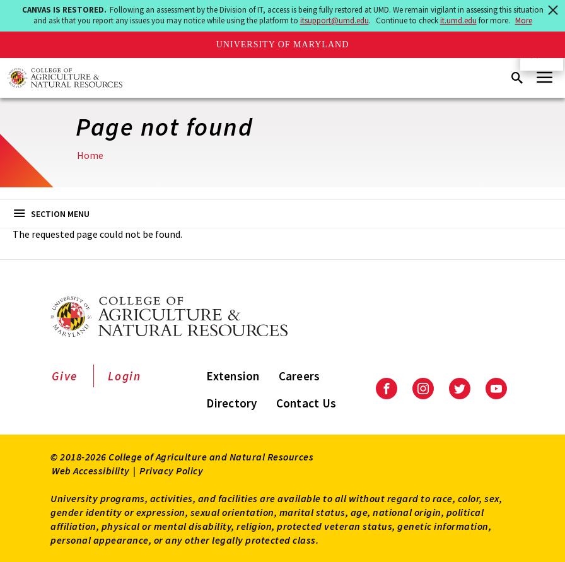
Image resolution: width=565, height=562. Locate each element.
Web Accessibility (91, 470)
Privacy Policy (171, 470)
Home (90, 155)
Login (124, 375)
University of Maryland (282, 44)
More (523, 20)
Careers (299, 375)
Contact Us (306, 403)
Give (65, 375)
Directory (231, 403)
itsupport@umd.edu (334, 20)
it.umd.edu (458, 20)
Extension (232, 375)
